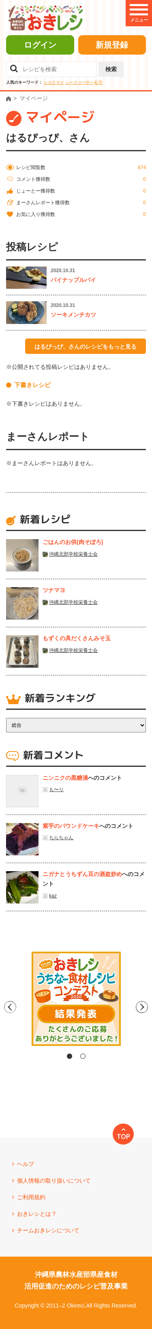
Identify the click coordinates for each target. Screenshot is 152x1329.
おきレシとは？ (37, 1213)
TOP (123, 1136)
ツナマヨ (54, 590)
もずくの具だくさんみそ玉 (77, 638)
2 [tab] (83, 1056)
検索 (111, 69)
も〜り (56, 789)
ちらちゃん (61, 837)
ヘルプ (25, 1164)
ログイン (40, 44)
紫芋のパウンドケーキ (71, 826)
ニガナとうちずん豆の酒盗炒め (82, 874)
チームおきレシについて (48, 1230)
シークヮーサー (79, 82)
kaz (53, 896)
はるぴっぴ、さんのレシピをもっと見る (85, 346)
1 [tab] (69, 1056)
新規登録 (112, 44)
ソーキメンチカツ (73, 314)
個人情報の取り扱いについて (54, 1180)
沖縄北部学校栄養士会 (73, 554)
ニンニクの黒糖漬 (65, 778)
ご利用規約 (31, 1197)
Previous (7, 1007)
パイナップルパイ (73, 280)
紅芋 (98, 82)
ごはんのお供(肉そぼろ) (73, 542)
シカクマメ (54, 82)
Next (145, 1007)
